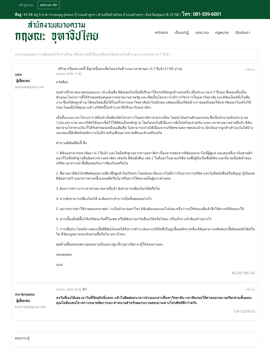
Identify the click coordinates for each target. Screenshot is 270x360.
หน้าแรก (161, 32)
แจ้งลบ (250, 69)
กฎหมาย (222, 32)
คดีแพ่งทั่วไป (51, 54)
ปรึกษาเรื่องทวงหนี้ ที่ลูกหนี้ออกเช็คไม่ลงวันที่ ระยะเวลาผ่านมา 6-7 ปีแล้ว (117, 54)
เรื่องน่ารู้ (182, 32)
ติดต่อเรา (242, 32)
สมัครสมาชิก (48, 5)
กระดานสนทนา (26, 54)
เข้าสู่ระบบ (26, 5)
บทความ (202, 32)
